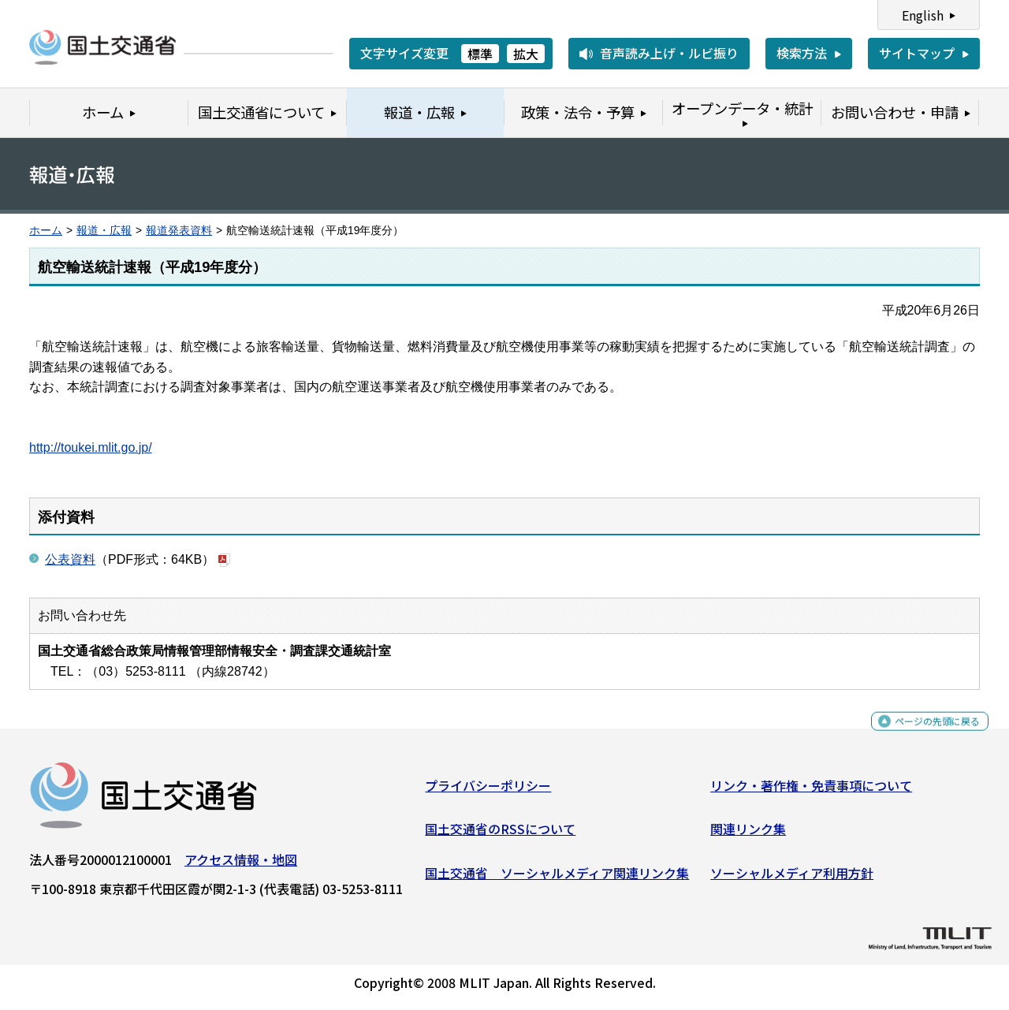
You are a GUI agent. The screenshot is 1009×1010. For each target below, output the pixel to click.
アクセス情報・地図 (240, 865)
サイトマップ (917, 52)
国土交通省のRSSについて (500, 835)
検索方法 (801, 52)
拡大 (525, 53)
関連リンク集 (748, 835)
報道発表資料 (179, 231)
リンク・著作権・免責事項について (811, 791)
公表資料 (70, 559)
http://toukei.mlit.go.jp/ (90, 447)
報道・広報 (104, 231)
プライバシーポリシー (488, 791)
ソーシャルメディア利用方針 (791, 879)
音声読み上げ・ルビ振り (669, 52)
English (923, 15)
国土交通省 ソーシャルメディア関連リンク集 (557, 879)
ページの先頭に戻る (924, 734)
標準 (480, 53)
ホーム (45, 231)
